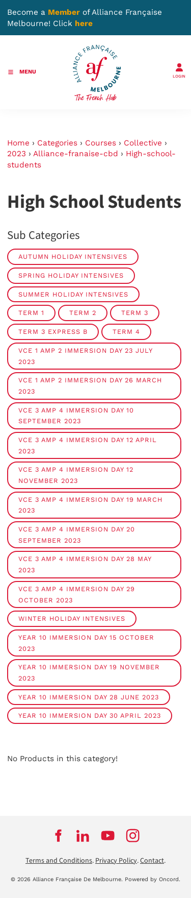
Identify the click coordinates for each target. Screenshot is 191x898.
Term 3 (134, 313)
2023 (16, 153)
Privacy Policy (116, 860)
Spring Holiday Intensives (71, 275)
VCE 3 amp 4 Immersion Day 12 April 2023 (87, 445)
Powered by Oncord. (152, 879)
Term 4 (126, 331)
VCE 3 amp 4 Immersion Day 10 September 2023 (76, 415)
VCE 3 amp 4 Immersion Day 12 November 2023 (75, 475)
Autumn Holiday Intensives (72, 256)
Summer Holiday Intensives (73, 294)
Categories (57, 143)
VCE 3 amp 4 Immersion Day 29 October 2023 (76, 594)
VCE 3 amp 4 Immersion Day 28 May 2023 (85, 564)
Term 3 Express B (53, 331)
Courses (100, 143)
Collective (143, 143)
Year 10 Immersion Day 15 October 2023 (86, 643)
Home (18, 143)
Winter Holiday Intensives (71, 618)
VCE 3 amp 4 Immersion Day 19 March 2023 (90, 505)
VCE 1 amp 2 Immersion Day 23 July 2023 (85, 356)
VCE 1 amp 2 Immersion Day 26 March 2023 (90, 385)
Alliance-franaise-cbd (75, 153)
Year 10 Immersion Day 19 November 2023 (89, 672)
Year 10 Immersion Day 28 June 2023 (88, 697)
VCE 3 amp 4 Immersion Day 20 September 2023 (76, 534)
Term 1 (31, 313)
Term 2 (82, 313)
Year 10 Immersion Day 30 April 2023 (89, 715)
